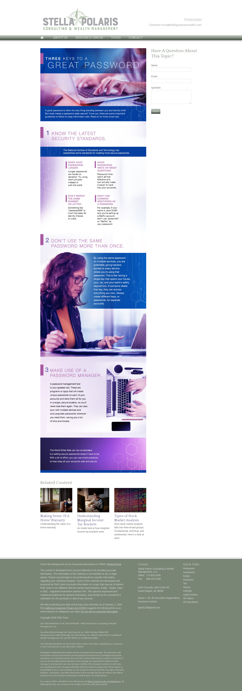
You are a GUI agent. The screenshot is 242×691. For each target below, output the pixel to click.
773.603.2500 (193, 20)
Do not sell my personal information (99, 611)
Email (154, 76)
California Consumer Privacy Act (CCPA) (65, 608)
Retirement (189, 568)
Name (154, 65)
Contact (136, 37)
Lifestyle (187, 591)
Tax (185, 583)
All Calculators (190, 602)
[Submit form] (155, 111)
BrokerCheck (114, 564)
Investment (189, 572)
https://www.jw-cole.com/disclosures (104, 681)
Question (156, 87)
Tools (116, 37)
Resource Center (89, 37)
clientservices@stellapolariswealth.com (175, 25)
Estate (186, 576)
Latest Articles (190, 594)
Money (186, 587)
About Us (60, 37)
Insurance (188, 579)
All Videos (188, 598)
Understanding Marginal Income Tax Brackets (90, 520)
